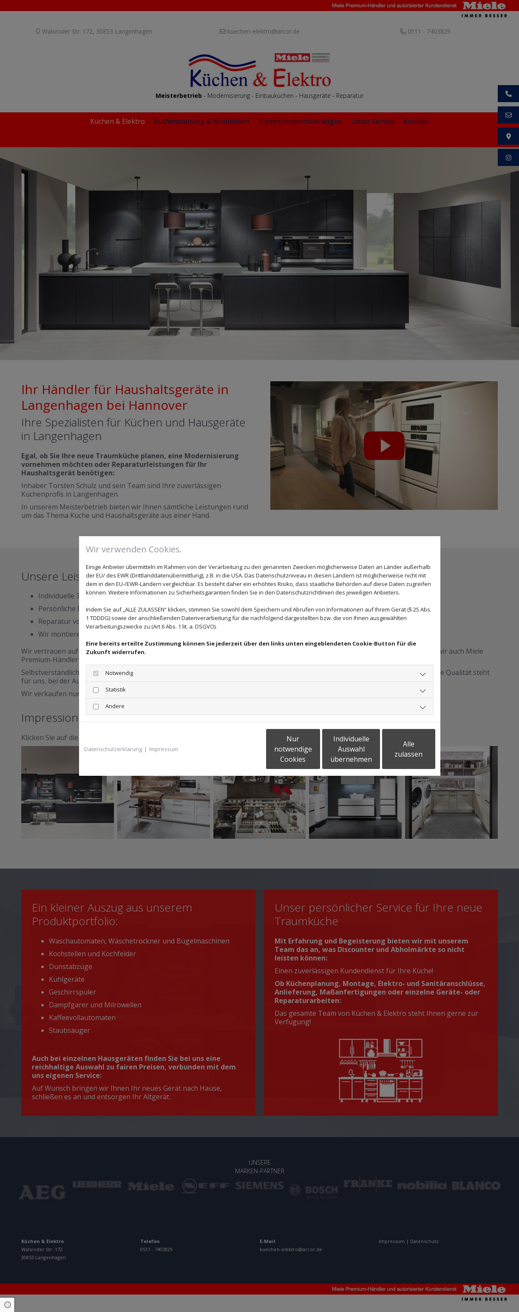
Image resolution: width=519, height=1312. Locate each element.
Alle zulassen (396, 749)
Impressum (163, 749)
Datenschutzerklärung (113, 749)
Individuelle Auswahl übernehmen (315, 749)
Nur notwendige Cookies (234, 749)
